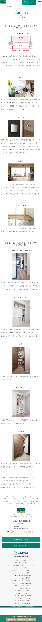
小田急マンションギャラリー (22, 560)
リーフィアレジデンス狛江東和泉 (22, 575)
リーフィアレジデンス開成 (22, 590)
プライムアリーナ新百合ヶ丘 (22, 563)
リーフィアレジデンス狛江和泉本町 (22, 595)
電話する (11, 620)
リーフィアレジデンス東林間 (22, 603)
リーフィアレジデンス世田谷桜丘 (22, 593)
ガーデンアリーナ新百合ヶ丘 (15, 565)
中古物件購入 (21, 619)
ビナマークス (32, 565)
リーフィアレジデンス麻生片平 (22, 580)
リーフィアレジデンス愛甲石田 (22, 578)
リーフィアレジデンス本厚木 (22, 585)
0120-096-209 (22, 532)
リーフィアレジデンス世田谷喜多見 (22, 583)
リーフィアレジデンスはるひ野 (22, 588)
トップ (2, 6)
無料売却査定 (31, 619)
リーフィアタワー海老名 (22, 568)
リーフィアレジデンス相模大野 (22, 570)
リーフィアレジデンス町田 (22, 573)
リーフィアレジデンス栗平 (22, 601)
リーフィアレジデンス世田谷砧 (22, 598)
